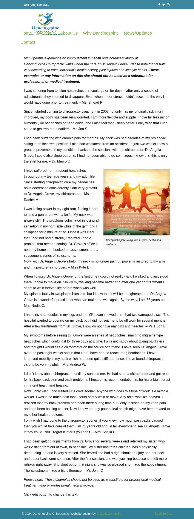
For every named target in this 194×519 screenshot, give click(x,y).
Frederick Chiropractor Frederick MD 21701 (45, 24)
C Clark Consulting (109, 513)
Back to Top (163, 513)
